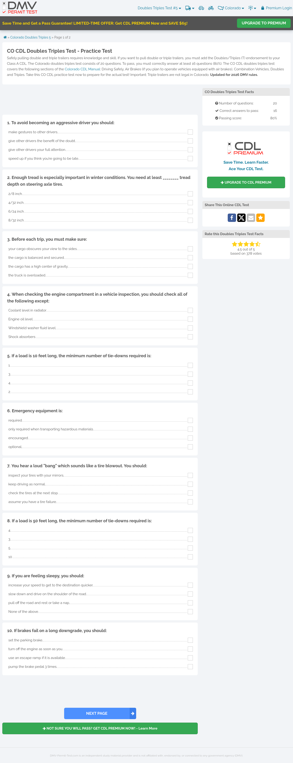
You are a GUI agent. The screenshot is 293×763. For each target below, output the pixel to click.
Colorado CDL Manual (82, 69)
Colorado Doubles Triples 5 (30, 37)
